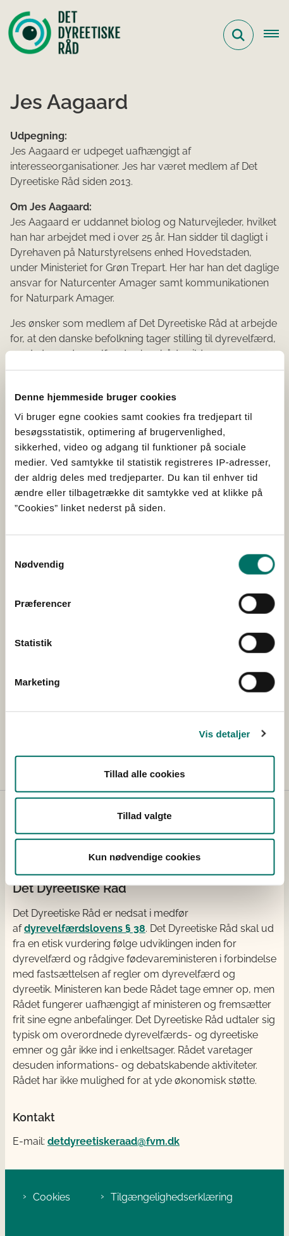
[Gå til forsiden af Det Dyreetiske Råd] (60, 35)
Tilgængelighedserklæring (172, 1197)
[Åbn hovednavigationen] (276, 34)
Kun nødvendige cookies (145, 856)
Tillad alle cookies (144, 773)
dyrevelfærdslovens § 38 (84, 928)
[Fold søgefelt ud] (238, 35)
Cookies (51, 1197)
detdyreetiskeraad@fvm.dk (113, 1141)
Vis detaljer (224, 733)
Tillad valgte (144, 815)
